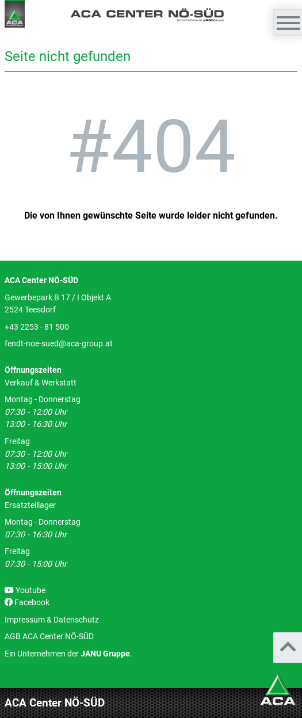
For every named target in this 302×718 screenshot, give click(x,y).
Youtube (25, 590)
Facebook (27, 603)
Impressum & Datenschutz (52, 620)
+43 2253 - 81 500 (37, 327)
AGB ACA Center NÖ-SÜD (49, 636)
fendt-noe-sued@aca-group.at (59, 344)
